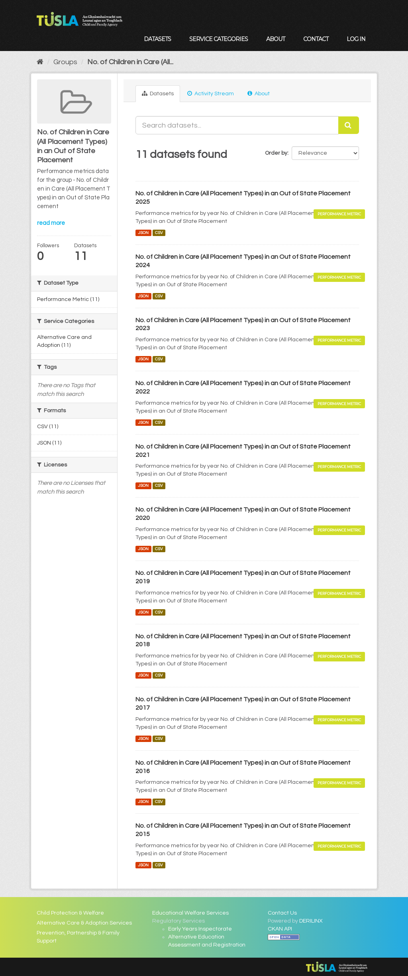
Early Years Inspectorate (200, 929)
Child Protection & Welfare (70, 913)
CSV (159, 232)
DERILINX (311, 921)
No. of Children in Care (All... (130, 62)
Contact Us (282, 913)
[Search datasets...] (237, 125)
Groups (65, 62)
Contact (315, 39)
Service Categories (218, 39)
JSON (143, 232)
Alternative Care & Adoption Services (84, 923)
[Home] (40, 62)
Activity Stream (210, 93)
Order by (276, 153)
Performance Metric (339, 214)
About (275, 39)
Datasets (157, 39)
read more (51, 223)
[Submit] (348, 125)
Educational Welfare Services (190, 913)
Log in (356, 39)
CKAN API (280, 929)
